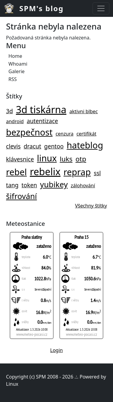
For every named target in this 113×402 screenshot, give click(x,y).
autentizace (42, 121)
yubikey (54, 184)
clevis (13, 146)
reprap (77, 172)
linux (47, 158)
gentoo (54, 146)
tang (12, 185)
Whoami (17, 64)
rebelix (45, 171)
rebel (16, 172)
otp (81, 159)
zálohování (83, 185)
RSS (12, 79)
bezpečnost (29, 132)
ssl (97, 173)
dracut (32, 146)
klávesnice (20, 159)
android (15, 121)
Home (15, 56)
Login (56, 350)
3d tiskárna (41, 109)
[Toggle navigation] (101, 8)
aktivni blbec (83, 111)
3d (9, 111)
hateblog (85, 145)
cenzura (64, 133)
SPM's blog (41, 8)
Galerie (16, 71)
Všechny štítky (91, 205)
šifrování (21, 196)
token (29, 185)
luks (66, 159)
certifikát (86, 133)
